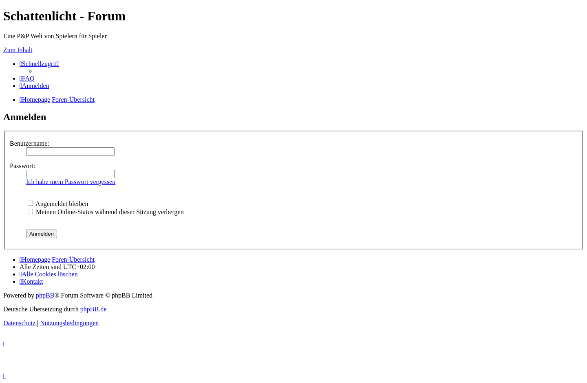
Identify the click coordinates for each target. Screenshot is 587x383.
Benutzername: (29, 143)
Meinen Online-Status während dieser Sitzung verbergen (106, 211)
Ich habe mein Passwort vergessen (70, 181)
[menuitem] (27, 78)
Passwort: (22, 165)
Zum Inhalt (18, 49)
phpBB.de (93, 309)
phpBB (45, 295)
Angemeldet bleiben (58, 203)
